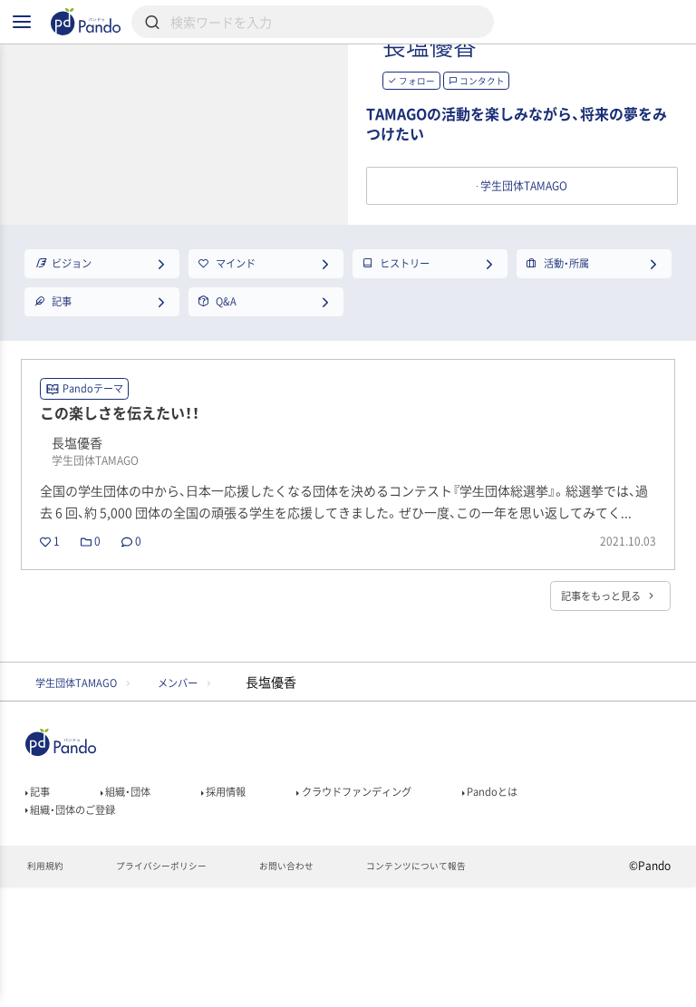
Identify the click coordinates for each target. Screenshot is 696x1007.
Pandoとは (561, 895)
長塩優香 (508, 81)
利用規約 (48, 985)
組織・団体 (139, 895)
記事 (41, 895)
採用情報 (250, 895)
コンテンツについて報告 (464, 985)
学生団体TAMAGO (88, 780)
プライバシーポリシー (178, 985)
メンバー (214, 780)
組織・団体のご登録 (82, 921)
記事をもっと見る (593, 691)
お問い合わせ (319, 985)
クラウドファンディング (403, 895)
